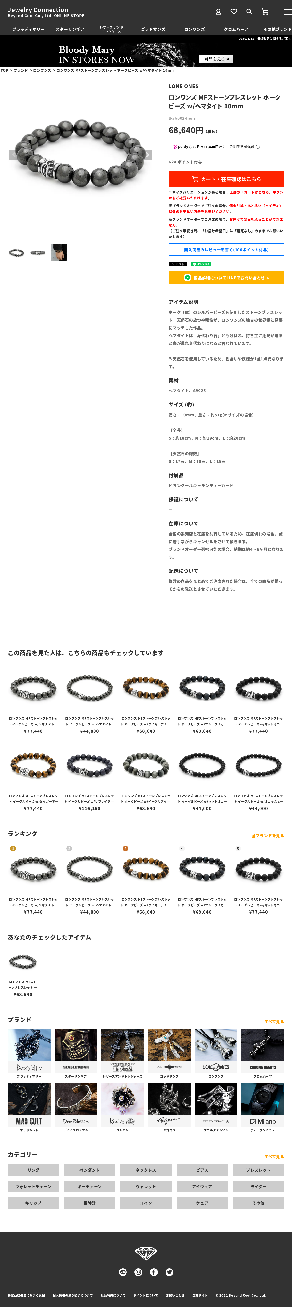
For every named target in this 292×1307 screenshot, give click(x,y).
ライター (259, 1186)
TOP (4, 70)
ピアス (202, 1170)
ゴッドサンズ (153, 29)
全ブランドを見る (268, 835)
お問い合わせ (175, 1295)
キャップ (33, 1203)
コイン (146, 1203)
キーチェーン (90, 1186)
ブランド (21, 70)
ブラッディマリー (28, 29)
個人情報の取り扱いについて (73, 1295)
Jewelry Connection (38, 10)
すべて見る (274, 1021)
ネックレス (146, 1170)
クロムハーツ (236, 29)
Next (147, 155)
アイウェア (202, 1186)
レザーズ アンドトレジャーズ (111, 29)
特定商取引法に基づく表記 (26, 1295)
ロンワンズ (194, 29)
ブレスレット (258, 1170)
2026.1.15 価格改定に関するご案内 (265, 39)
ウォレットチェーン (33, 1186)
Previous (13, 155)
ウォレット (146, 1186)
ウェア (202, 1203)
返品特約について (113, 1295)
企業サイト (200, 1295)
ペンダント (89, 1170)
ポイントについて (145, 1295)
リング (33, 1170)
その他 (259, 1203)
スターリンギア (70, 29)
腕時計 (90, 1203)
